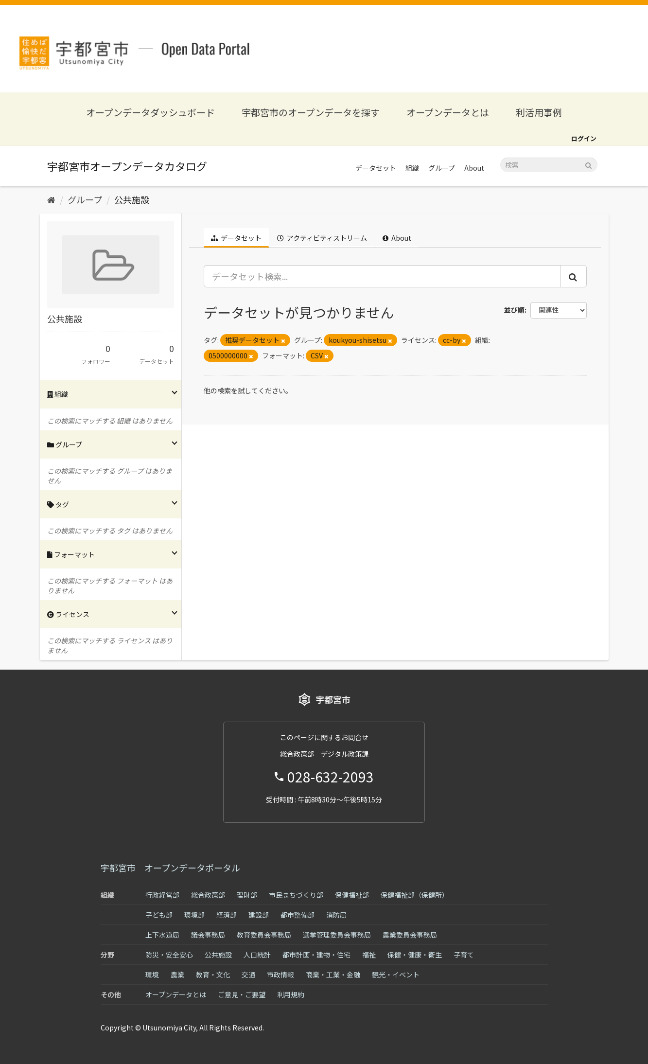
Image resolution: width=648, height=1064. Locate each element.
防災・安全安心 (169, 954)
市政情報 (280, 974)
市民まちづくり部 (296, 895)
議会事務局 (208, 935)
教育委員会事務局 (264, 935)
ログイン (583, 138)
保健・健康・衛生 (414, 954)
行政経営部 (162, 895)
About (474, 168)
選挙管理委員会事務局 (337, 935)
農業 (177, 974)
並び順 (514, 310)
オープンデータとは (447, 112)
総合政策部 (208, 895)
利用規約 (290, 994)
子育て (464, 954)
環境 (152, 974)
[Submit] (588, 164)
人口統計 (257, 954)
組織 (412, 168)
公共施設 (131, 199)
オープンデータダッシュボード (150, 112)
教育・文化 (213, 974)
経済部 (226, 915)
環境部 (194, 915)
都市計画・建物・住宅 (316, 954)
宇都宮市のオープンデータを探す (311, 112)
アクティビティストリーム (322, 238)
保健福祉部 (352, 895)
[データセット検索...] (382, 276)
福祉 (369, 954)
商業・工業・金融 (333, 974)
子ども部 (159, 915)
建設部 (258, 915)
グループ (441, 168)
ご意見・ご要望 (241, 994)
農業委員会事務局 (410, 935)
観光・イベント (396, 974)
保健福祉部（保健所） (415, 895)
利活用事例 (539, 112)
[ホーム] (51, 199)
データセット (375, 168)
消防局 (336, 915)
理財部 (247, 895)
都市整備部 (297, 915)
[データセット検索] (548, 165)
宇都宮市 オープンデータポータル (170, 867)
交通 (248, 974)
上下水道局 (162, 935)
